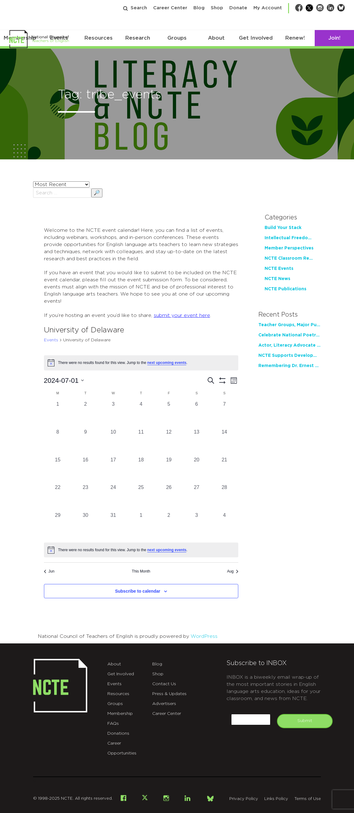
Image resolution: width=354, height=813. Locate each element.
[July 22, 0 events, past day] (58, 498)
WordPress (204, 636)
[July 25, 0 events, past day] (141, 498)
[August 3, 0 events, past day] (196, 525)
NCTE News (277, 279)
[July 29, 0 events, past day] (58, 525)
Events (51, 340)
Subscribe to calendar (137, 591)
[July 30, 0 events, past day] (85, 525)
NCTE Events (279, 268)
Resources (98, 38)
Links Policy (276, 799)
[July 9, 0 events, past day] (85, 442)
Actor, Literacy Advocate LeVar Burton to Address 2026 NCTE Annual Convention (289, 345)
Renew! (295, 38)
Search (139, 8)
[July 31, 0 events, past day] (113, 525)
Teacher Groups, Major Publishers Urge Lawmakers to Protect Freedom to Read (289, 325)
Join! (334, 38)
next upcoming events (167, 363)
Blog (199, 8)
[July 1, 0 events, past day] (58, 414)
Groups (177, 38)
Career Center (170, 8)
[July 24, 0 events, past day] (113, 498)
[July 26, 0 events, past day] (169, 498)
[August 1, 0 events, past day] (141, 525)
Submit (304, 721)
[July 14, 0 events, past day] (224, 442)
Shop (217, 8)
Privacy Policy (243, 799)
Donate (238, 8)
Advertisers (164, 704)
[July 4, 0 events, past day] (141, 414)
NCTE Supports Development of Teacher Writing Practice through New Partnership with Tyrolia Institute (289, 355)
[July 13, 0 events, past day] (196, 442)
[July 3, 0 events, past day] (113, 414)
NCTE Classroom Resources (290, 258)
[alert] (141, 550)
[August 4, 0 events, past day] (224, 525)
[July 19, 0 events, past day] (169, 470)
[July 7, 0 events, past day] (224, 414)
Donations (118, 733)
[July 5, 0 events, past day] (169, 414)
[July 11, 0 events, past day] (141, 442)
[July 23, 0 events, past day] (85, 498)
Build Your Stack (283, 228)
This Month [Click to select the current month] (141, 571)
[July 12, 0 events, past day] (169, 442)
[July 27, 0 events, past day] (196, 498)
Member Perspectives (289, 248)
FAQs (113, 723)
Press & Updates (169, 694)
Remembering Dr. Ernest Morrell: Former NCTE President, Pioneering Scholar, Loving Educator (289, 366)
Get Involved (256, 38)
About (216, 38)
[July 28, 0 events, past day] (224, 498)
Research (137, 38)
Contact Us (164, 684)
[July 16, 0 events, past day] (85, 470)
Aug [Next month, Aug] (232, 571)
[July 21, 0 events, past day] (224, 470)
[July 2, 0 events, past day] (85, 414)
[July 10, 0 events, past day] (113, 442)
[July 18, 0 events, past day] (141, 470)
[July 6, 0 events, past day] (196, 414)
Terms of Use (307, 799)
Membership (120, 713)
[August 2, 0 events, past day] (169, 525)
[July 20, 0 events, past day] (196, 470)
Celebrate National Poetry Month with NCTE (289, 335)
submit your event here (182, 315)
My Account (267, 8)
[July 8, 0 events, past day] (58, 442)
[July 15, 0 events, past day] (58, 470)
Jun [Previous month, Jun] (49, 571)
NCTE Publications (285, 289)
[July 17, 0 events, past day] (113, 470)
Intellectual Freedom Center (290, 238)
